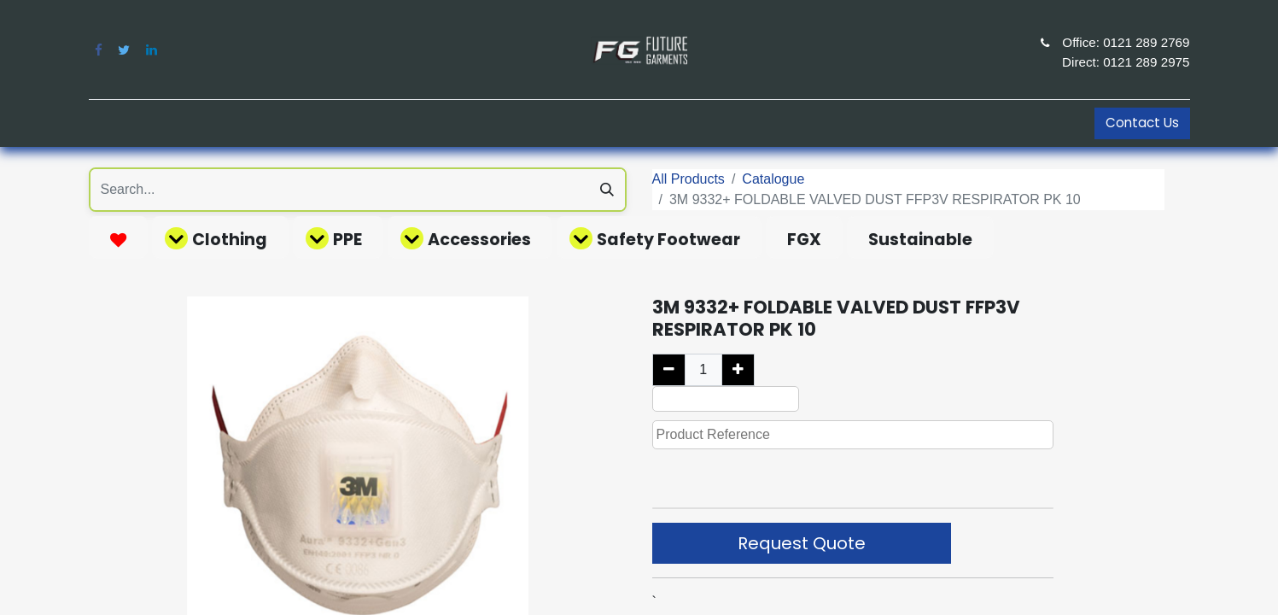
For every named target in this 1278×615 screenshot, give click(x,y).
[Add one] (738, 370)
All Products (688, 179)
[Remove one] (669, 370)
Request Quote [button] (802, 543)
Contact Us (1142, 123)
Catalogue (773, 179)
